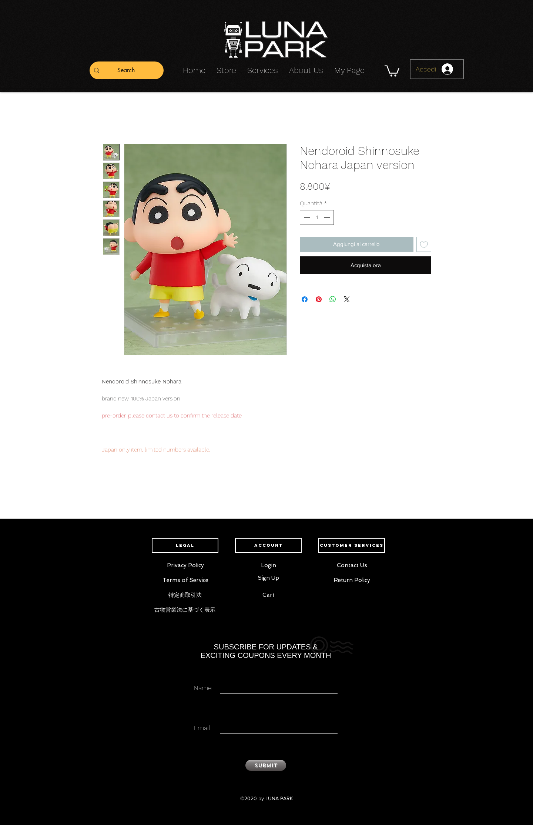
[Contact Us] (352, 565)
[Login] (268, 565)
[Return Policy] (352, 580)
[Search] (126, 70)
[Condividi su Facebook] (304, 299)
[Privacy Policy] (185, 565)
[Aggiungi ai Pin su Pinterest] (318, 299)
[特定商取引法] (185, 595)
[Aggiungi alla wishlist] (424, 244)
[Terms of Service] (185, 580)
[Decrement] (306, 217)
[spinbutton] (316, 217)
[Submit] (265, 765)
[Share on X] (346, 299)
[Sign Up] (268, 577)
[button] (392, 70)
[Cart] (268, 595)
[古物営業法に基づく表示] (184, 609)
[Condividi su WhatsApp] (332, 299)
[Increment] (327, 217)
